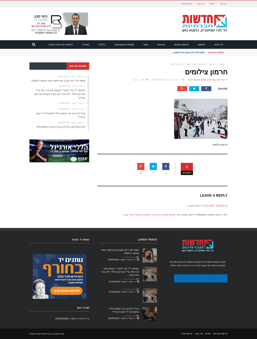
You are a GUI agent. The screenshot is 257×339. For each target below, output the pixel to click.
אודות (212, 4)
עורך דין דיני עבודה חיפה (188, 265)
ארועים (161, 44)
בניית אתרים (58, 333)
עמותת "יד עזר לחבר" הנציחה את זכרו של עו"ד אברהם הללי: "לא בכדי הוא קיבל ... (120, 271)
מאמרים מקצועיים (124, 44)
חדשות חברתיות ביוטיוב (61, 44)
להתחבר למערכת (215, 205)
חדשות (201, 44)
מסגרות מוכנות (184, 262)
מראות (173, 262)
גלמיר (173, 265)
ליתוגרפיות (198, 262)
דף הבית (223, 4)
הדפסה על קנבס (209, 265)
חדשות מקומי (181, 44)
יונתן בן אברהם (130, 257)
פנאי (145, 44)
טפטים (222, 265)
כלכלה (101, 44)
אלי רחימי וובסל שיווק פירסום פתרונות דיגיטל (206, 80)
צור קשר (200, 4)
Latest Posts (147, 239)
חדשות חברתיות (220, 333)
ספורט (85, 44)
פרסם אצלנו (186, 4)
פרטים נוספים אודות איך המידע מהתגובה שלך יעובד (149, 214)
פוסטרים (208, 262)
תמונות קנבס (219, 262)
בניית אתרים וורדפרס (39, 333)
